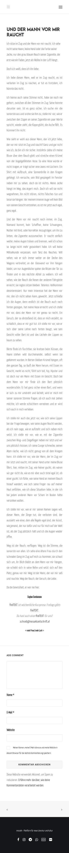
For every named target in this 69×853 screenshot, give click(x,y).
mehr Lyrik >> (39, 630)
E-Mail (10, 712)
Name (10, 695)
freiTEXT (13, 605)
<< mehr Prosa (29, 630)
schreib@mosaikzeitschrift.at (34, 621)
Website (11, 730)
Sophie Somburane (34, 597)
